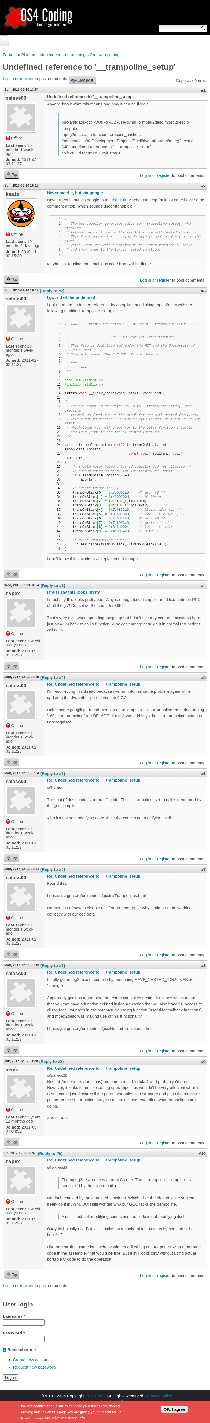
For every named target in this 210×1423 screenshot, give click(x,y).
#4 (203, 585)
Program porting (104, 54)
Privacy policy (159, 1396)
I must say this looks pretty (73, 592)
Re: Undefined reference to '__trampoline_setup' (94, 684)
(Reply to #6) (52, 869)
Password (14, 1333)
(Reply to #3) (52, 585)
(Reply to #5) (52, 773)
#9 (203, 1061)
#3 (203, 290)
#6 (203, 773)
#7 (203, 869)
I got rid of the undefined (71, 297)
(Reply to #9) (50, 1153)
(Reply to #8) (51, 1061)
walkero (123, 1402)
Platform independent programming (53, 54)
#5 (203, 677)
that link (119, 199)
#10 (202, 1153)
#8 (203, 965)
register (27, 78)
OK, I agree (174, 1410)
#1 (203, 90)
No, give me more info (65, 1419)
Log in (8, 78)
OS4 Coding (97, 1396)
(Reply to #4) (52, 677)
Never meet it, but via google (75, 192)
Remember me (21, 1349)
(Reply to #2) (52, 290)
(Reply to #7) (52, 965)
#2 (203, 186)
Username (14, 1316)
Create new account (31, 1359)
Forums (10, 54)
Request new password (34, 1367)
